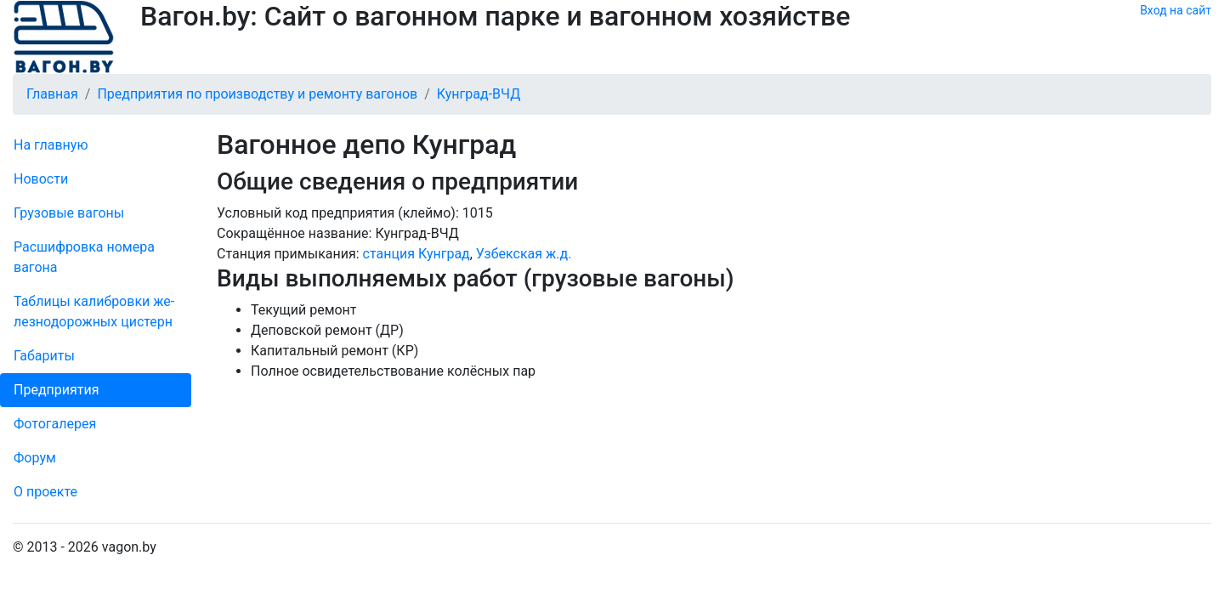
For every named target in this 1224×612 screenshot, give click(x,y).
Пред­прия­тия (56, 390)
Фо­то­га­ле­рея (55, 424)
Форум (35, 458)
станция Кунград (416, 254)
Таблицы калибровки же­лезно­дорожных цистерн (94, 311)
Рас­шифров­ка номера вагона (84, 257)
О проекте (45, 492)
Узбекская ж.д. (524, 254)
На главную (51, 145)
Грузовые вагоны (69, 213)
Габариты (44, 356)
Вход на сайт (1175, 10)
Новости (41, 179)
